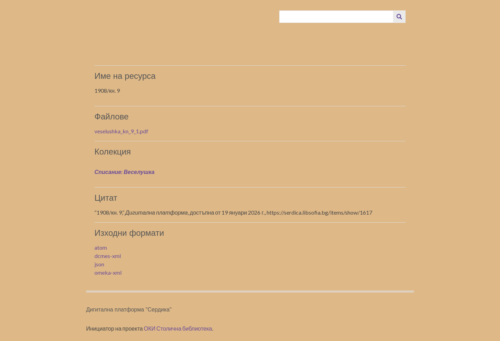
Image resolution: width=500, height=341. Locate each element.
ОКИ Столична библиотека (178, 328)
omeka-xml (108, 272)
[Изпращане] (399, 16)
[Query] (336, 16)
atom (100, 247)
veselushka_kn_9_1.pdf (121, 131)
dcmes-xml (107, 255)
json (99, 264)
